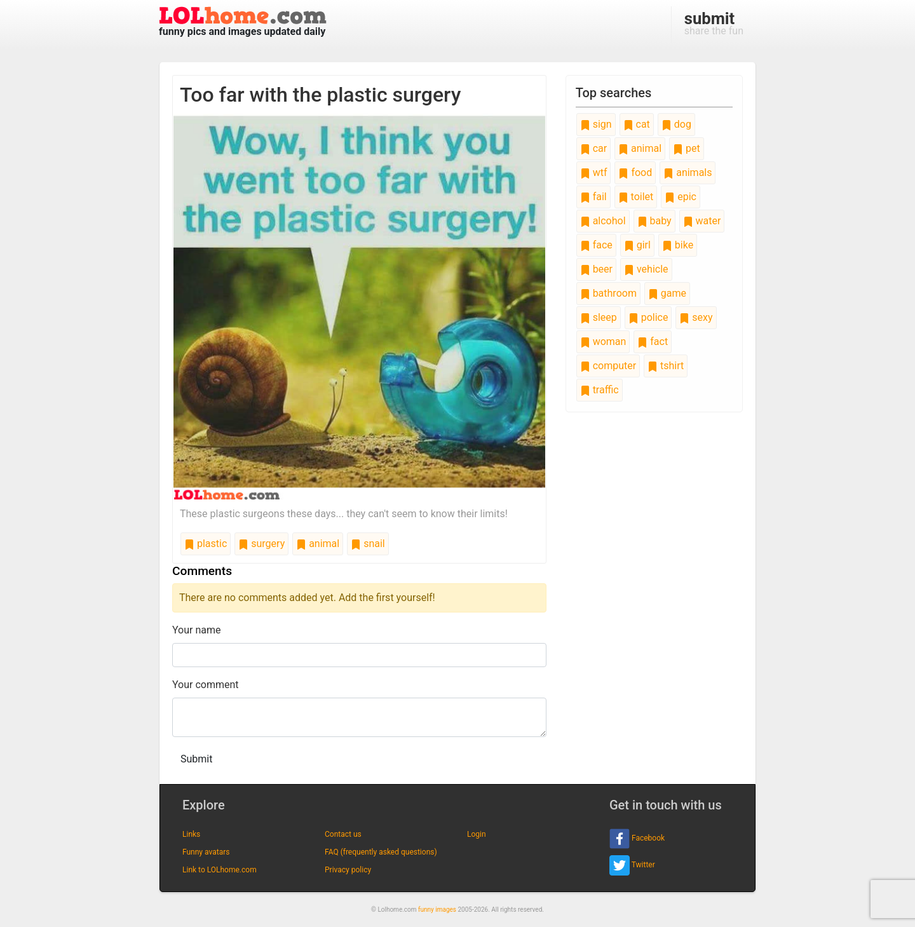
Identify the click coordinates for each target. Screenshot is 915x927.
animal (317, 544)
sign (596, 124)
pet (686, 148)
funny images (437, 909)
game (667, 293)
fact (652, 341)
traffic (599, 390)
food (635, 172)
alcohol (603, 221)
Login (476, 834)
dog (676, 124)
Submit (196, 759)
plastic (205, 544)
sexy (695, 317)
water (702, 221)
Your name (196, 630)
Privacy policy (348, 869)
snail (368, 544)
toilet (636, 197)
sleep (598, 317)
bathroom (608, 293)
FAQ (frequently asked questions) (381, 852)
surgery (261, 544)
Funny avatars (205, 852)
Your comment (205, 685)
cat (636, 124)
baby (654, 221)
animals (687, 172)
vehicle (646, 269)
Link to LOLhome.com (219, 869)
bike (677, 245)
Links (191, 834)
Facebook (637, 839)
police (648, 317)
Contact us (343, 834)
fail (593, 197)
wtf (593, 172)
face (596, 245)
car (593, 148)
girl (637, 245)
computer (608, 366)
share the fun (713, 23)
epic (680, 197)
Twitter (632, 865)
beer (596, 269)
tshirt (665, 366)
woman (603, 341)
